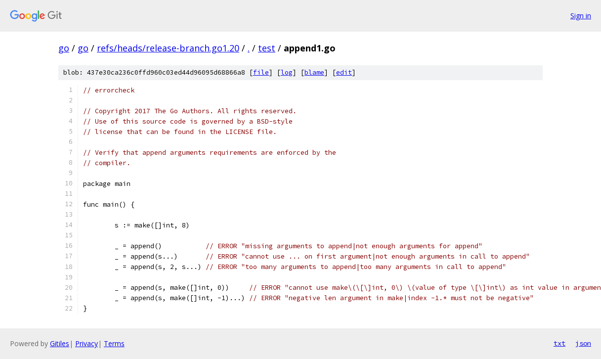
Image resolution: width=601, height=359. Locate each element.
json (583, 343)
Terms (114, 343)
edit (344, 72)
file (261, 72)
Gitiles (59, 343)
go (63, 48)
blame (314, 72)
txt (559, 343)
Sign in (580, 15)
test (266, 48)
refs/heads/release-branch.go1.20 (168, 48)
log (287, 72)
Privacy (86, 343)
